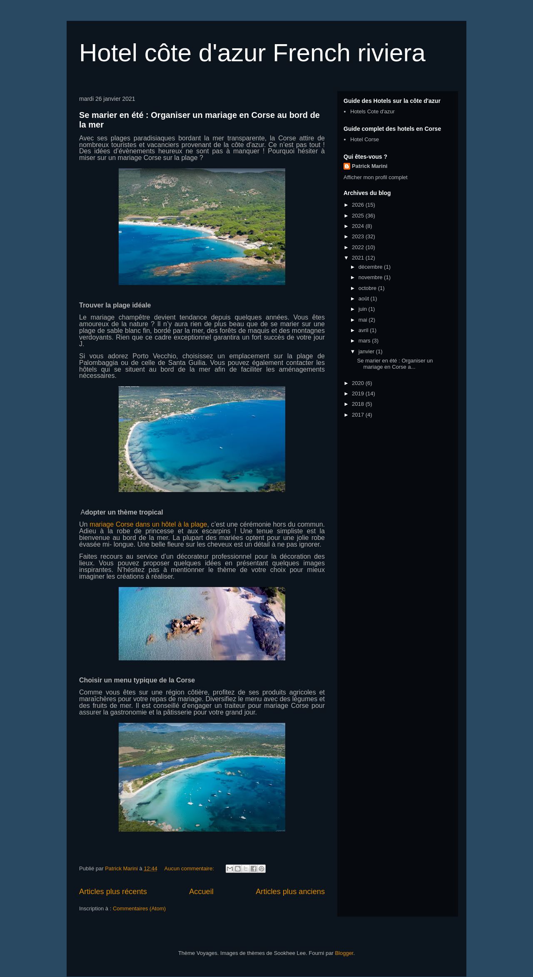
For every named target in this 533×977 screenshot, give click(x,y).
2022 (359, 247)
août (365, 298)
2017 (359, 415)
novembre (371, 277)
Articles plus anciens (290, 891)
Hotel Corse (364, 139)
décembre (371, 267)
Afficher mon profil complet (376, 177)
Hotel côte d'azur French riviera (252, 53)
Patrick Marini (369, 166)
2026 (359, 205)
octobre (368, 288)
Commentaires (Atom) (139, 908)
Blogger (344, 953)
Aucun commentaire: (190, 868)
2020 (359, 383)
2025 (359, 215)
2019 (359, 393)
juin (364, 309)
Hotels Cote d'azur (372, 111)
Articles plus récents (113, 891)
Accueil (201, 891)
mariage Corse (286, 705)
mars (365, 340)
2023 (359, 236)
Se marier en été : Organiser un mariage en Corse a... (395, 363)
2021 (359, 258)
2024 (359, 226)
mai (364, 320)
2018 (359, 404)
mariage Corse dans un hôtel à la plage (148, 524)
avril (364, 330)
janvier (367, 351)
